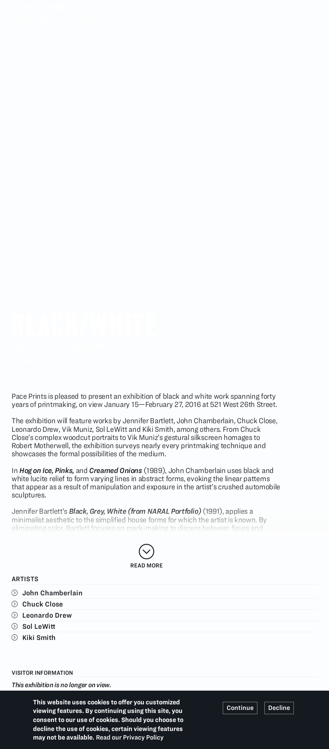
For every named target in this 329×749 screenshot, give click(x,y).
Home (21, 20)
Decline (279, 707)
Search (312, 7)
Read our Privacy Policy (130, 737)
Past (44, 20)
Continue (240, 707)
